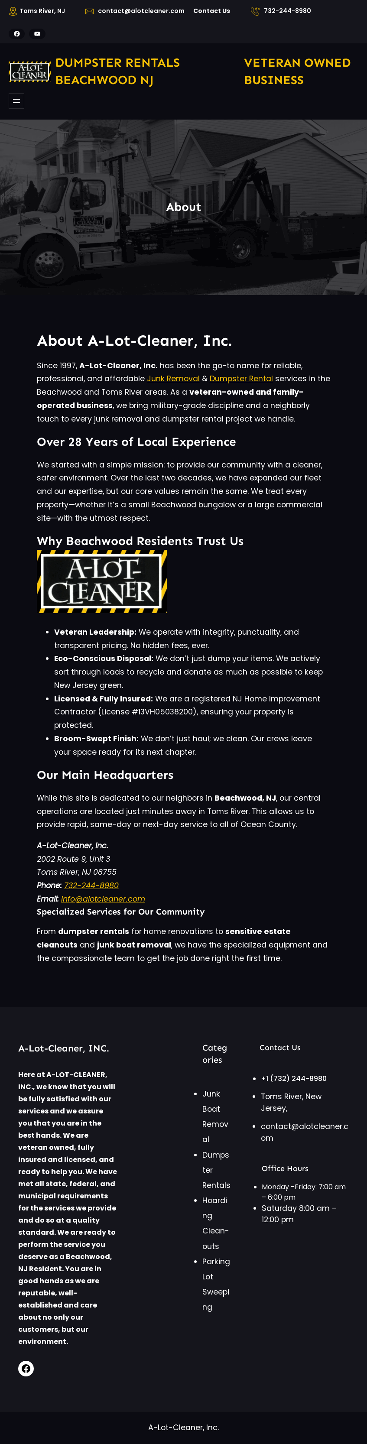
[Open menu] (16, 101)
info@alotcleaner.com (103, 899)
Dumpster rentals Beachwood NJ (117, 71)
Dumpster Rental (241, 378)
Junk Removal (173, 378)
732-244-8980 (91, 885)
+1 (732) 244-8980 (294, 1079)
